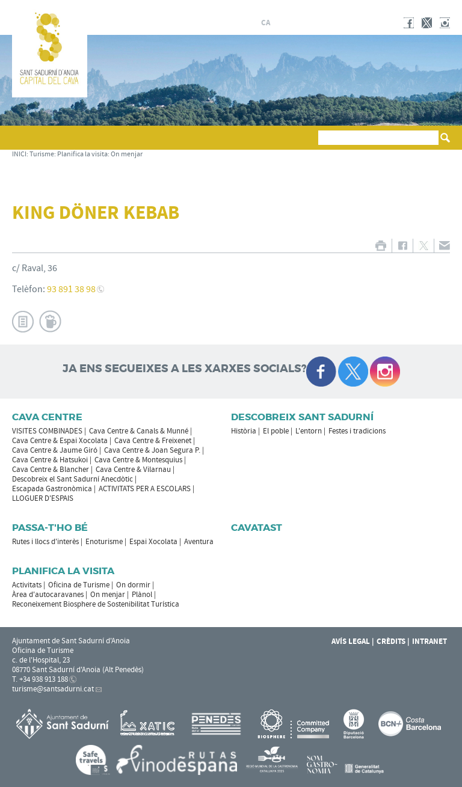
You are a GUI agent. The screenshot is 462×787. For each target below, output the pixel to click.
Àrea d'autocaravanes (48, 594)
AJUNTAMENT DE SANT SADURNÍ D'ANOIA (371, 8)
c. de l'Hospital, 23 (41, 660)
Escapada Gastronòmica (52, 489)
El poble (276, 431)
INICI (19, 154)
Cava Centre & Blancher (50, 469)
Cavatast (256, 527)
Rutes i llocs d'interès (45, 542)
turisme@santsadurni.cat (53, 689)
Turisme (41, 154)
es (280, 22)
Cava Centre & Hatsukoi (50, 460)
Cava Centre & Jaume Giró (54, 450)
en (308, 22)
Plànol (142, 594)
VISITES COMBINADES (47, 431)
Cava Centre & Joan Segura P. (152, 450)
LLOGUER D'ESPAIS (42, 498)
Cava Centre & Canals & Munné (138, 431)
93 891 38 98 (71, 289)
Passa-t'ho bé (50, 527)
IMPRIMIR (380, 246)
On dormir (133, 585)
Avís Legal (350, 641)
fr (293, 22)
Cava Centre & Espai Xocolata (60, 441)
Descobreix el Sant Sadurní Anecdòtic (72, 479)
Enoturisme (104, 542)
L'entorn (308, 431)
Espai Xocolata (153, 542)
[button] (23, 143)
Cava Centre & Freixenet (152, 441)
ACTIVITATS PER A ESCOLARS (145, 489)
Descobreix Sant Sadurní (302, 417)
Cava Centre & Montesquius (138, 460)
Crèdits (391, 641)
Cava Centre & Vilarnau (133, 469)
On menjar (127, 154)
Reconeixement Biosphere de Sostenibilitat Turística (95, 604)
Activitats (27, 585)
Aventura (199, 542)
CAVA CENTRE (47, 417)
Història (243, 431)
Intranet (429, 641)
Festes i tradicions (357, 431)
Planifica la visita (82, 154)
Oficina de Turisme (78, 585)
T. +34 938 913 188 (40, 679)
